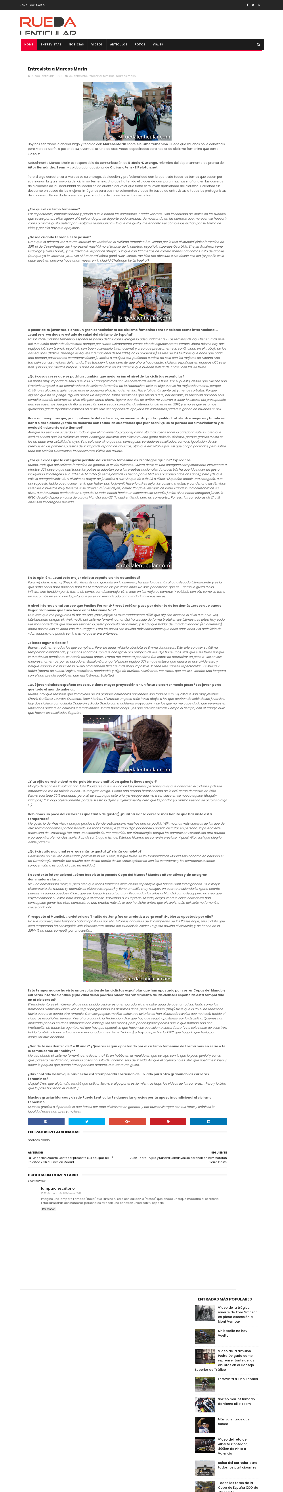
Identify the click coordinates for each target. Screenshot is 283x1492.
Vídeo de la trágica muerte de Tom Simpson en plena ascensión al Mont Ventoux (238, 79)
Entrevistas (50, 44)
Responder (48, 1397)
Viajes (157, 44)
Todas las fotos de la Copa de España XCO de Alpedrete (238, 252)
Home (23, 5)
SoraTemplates (47, 1486)
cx (70, 78)
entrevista (80, 78)
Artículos (118, 44)
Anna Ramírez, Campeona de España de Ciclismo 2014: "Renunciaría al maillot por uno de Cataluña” (225, 276)
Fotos (139, 44)
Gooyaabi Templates (96, 1486)
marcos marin (126, 78)
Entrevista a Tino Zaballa (238, 143)
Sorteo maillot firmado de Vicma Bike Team (236, 165)
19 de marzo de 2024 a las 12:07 (62, 1377)
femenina (95, 78)
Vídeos (96, 44)
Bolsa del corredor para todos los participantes (237, 229)
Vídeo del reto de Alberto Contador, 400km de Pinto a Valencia (233, 211)
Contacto (37, 5)
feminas (109, 78)
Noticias (75, 44)
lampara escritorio (58, 1372)
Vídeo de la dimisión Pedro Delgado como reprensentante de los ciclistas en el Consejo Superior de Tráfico (224, 124)
